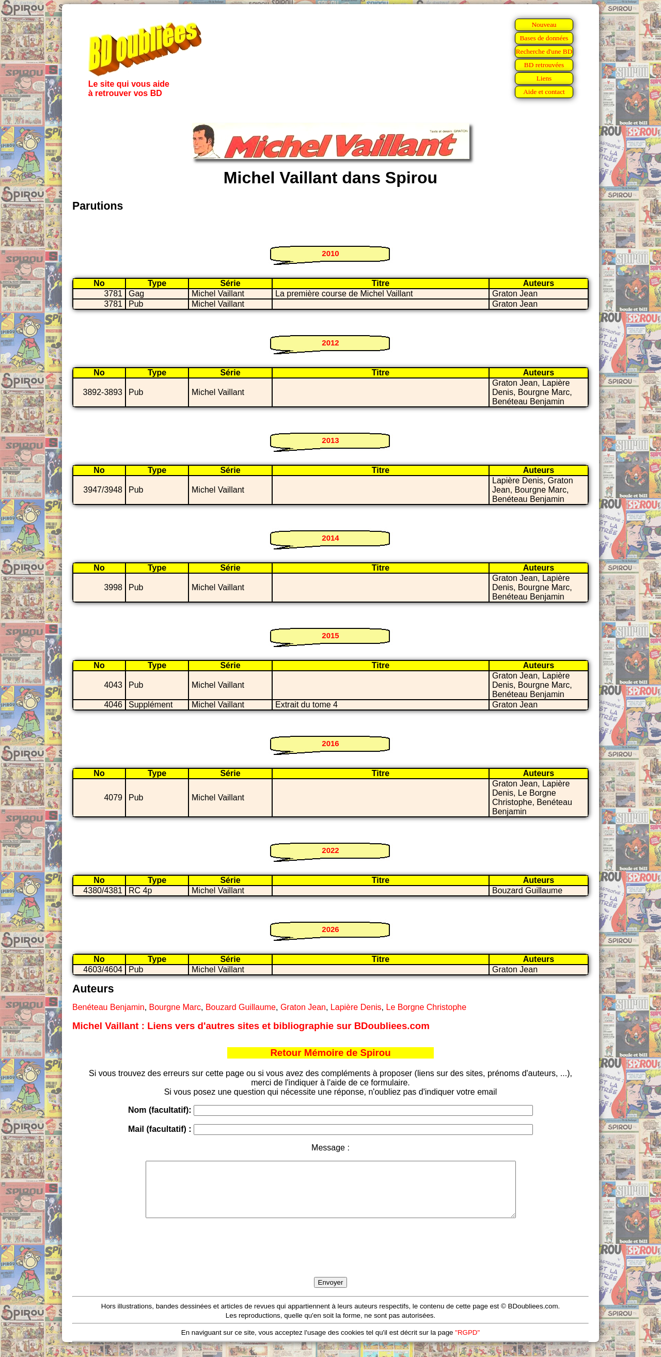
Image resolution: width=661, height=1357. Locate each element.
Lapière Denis (356, 1007)
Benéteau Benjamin (108, 1007)
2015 (330, 635)
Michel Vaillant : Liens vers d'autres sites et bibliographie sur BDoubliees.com (251, 1025)
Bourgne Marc (175, 1007)
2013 (330, 440)
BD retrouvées (544, 65)
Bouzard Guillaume (241, 1007)
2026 (330, 929)
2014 (330, 537)
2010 (330, 253)
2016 (330, 743)
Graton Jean (303, 1007)
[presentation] (330, 1259)
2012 (330, 342)
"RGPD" (467, 1343)
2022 (330, 850)
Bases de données (544, 38)
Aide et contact (544, 92)
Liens (544, 78)
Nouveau (543, 24)
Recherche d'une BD (544, 51)
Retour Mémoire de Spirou (330, 1052)
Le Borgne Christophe (426, 1007)
